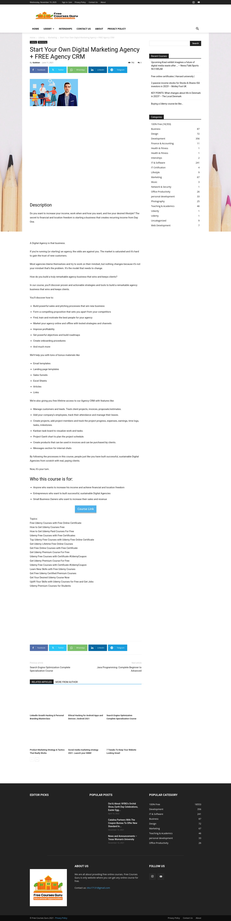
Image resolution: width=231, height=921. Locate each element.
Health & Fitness (159, 148)
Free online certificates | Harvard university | (173, 76)
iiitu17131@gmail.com (98, 887)
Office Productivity (160, 191)
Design (154, 133)
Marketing (52, 37)
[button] (197, 29)
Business (155, 128)
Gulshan (36, 62)
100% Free (156, 124)
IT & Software (158, 162)
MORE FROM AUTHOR (67, 682)
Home (35, 28)
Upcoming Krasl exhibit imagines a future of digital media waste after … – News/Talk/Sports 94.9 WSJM (175, 65)
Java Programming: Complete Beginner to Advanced (119, 669)
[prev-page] (32, 759)
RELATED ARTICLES (42, 682)
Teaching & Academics (162, 206)
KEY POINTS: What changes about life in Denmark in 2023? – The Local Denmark (176, 95)
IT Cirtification (158, 167)
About (103, 2)
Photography (158, 201)
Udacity (155, 210)
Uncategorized (158, 220)
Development (158, 138)
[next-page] (37, 759)
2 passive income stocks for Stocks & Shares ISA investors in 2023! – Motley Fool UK (175, 85)
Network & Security (161, 186)
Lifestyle (155, 172)
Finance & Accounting (162, 143)
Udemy (48, 28)
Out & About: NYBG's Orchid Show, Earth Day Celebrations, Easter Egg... (123, 806)
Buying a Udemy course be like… (167, 103)
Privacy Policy (80, 2)
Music (154, 181)
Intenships (65, 28)
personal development (163, 196)
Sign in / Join (67, 2)
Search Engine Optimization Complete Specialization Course (50, 669)
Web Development (161, 225)
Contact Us (93, 2)
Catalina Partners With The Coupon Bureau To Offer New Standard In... (122, 823)
